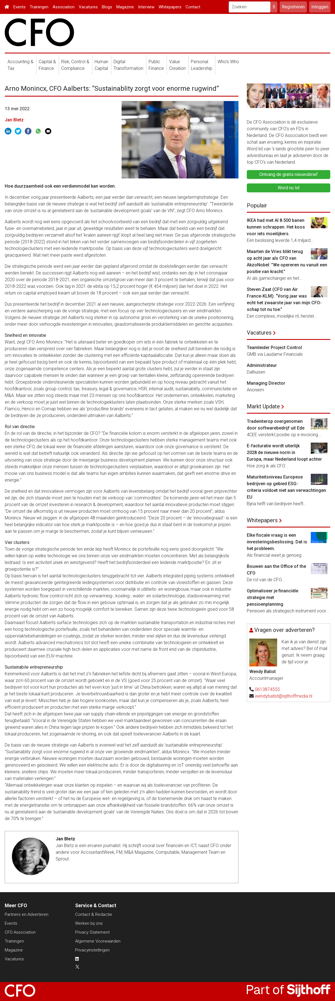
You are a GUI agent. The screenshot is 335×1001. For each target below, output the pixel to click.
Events (19, 6)
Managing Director (266, 383)
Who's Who (228, 61)
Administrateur (262, 365)
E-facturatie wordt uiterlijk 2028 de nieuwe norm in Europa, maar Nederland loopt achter (284, 452)
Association (64, 6)
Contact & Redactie (93, 914)
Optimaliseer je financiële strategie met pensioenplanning (272, 597)
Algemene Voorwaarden (97, 941)
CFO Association (20, 932)
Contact (193, 6)
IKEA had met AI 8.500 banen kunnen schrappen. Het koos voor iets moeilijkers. (276, 227)
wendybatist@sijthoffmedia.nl (283, 696)
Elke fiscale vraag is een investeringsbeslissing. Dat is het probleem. (277, 542)
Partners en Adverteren (26, 914)
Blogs (107, 6)
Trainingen (39, 6)
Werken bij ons (89, 923)
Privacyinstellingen (92, 950)
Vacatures (88, 6)
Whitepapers (170, 6)
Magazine (125, 6)
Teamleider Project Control (274, 347)
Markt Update (263, 406)
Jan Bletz (14, 119)
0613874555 (267, 689)
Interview (146, 6)
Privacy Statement (92, 932)
